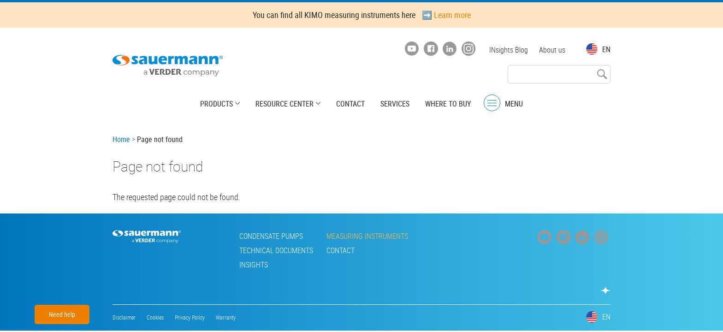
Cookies (155, 317)
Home (121, 139)
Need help (62, 314)
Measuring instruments (367, 236)
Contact (350, 104)
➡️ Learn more (446, 14)
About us (552, 50)
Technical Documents (276, 250)
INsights (253, 265)
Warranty (226, 317)
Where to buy (448, 104)
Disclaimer (124, 317)
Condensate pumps (271, 236)
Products (216, 104)
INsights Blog (508, 50)
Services (394, 104)
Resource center (284, 104)
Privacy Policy (190, 317)
